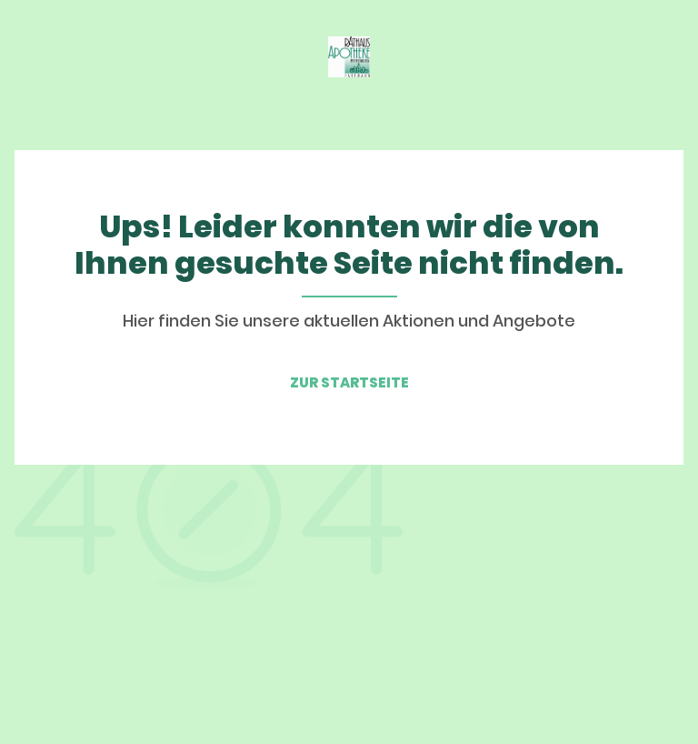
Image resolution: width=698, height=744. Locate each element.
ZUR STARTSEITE (349, 382)
